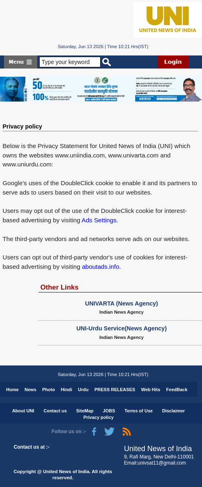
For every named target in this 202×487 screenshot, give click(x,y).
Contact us (55, 410)
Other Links (59, 287)
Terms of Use (139, 410)
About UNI (23, 410)
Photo (48, 389)
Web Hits (150, 389)
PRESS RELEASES (114, 389)
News (30, 389)
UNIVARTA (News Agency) (121, 303)
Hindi (66, 389)
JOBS (109, 410)
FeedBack (176, 389)
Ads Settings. (100, 220)
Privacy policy (22, 126)
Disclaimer (173, 410)
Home (12, 389)
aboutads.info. (101, 266)
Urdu (83, 389)
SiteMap (84, 410)
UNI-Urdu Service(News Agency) (121, 328)
